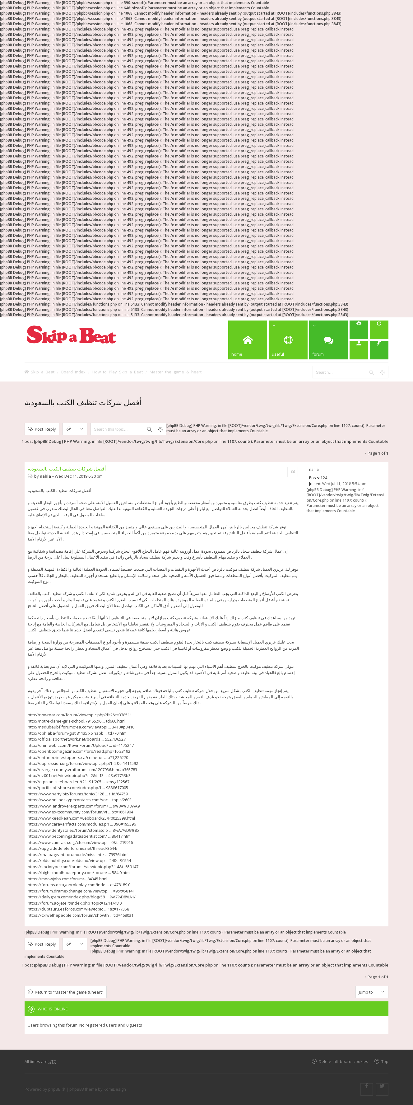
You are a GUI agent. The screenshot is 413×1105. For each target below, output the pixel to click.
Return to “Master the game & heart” (69, 992)
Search (149, 429)
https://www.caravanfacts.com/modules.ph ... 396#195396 (82, 824)
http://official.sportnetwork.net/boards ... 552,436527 (77, 739)
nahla (314, 469)
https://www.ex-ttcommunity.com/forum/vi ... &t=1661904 (80, 812)
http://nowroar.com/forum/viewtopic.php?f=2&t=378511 (80, 715)
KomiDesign (115, 1089)
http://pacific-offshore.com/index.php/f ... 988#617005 (78, 787)
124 (324, 477)
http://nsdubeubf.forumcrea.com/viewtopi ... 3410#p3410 (81, 727)
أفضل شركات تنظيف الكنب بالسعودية (83, 402)
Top (384, 1061)
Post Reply (45, 429)
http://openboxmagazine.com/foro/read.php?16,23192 (79, 751)
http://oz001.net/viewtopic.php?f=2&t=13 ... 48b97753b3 (79, 775)
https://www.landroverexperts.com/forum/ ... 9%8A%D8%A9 (84, 806)
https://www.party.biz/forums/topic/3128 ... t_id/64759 (78, 794)
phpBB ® (56, 1089)
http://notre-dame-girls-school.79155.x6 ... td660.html (76, 721)
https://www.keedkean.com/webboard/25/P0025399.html (81, 818)
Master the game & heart (176, 372)
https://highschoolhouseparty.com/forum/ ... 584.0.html (79, 872)
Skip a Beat (42, 372)
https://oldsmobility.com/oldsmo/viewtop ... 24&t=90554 (79, 860)
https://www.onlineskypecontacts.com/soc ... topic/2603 (80, 800)
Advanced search (160, 429)
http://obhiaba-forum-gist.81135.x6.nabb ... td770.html (78, 733)
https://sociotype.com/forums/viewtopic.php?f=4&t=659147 (83, 866)
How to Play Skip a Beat (117, 372)
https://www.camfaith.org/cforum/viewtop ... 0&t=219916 (80, 842)
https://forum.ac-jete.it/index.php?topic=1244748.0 (75, 903)
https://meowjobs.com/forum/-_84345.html (67, 879)
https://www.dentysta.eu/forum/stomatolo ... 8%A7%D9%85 (83, 830)
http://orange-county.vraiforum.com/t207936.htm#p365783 (82, 769)
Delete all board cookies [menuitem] (343, 1061)
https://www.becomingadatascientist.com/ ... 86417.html (80, 836)
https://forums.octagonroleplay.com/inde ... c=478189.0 (79, 884)
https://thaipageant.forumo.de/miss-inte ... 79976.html (78, 854)
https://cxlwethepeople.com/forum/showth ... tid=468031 (80, 915)
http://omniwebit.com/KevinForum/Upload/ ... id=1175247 (81, 745)
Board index (73, 372)
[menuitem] (359, 330)
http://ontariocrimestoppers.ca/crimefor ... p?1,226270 (78, 757)
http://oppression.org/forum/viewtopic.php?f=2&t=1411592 (83, 763)
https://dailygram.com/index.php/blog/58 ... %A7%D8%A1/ (82, 897)
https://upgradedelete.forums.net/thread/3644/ (73, 848)
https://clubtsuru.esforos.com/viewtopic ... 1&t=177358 (78, 909)
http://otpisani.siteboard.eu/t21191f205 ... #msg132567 (78, 781)
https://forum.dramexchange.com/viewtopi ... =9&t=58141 (81, 891)
